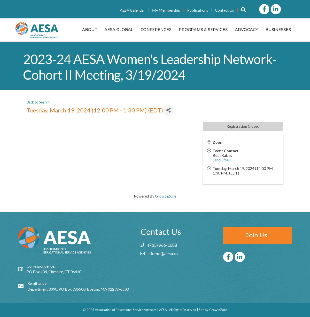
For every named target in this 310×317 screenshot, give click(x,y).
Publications (197, 10)
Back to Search (38, 102)
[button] (243, 10)
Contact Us (224, 10)
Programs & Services (203, 29)
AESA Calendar (132, 10)
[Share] (168, 110)
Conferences (155, 29)
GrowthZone (165, 196)
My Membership (166, 10)
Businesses (278, 29)
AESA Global (118, 29)
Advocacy (246, 29)
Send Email (222, 160)
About (89, 29)
